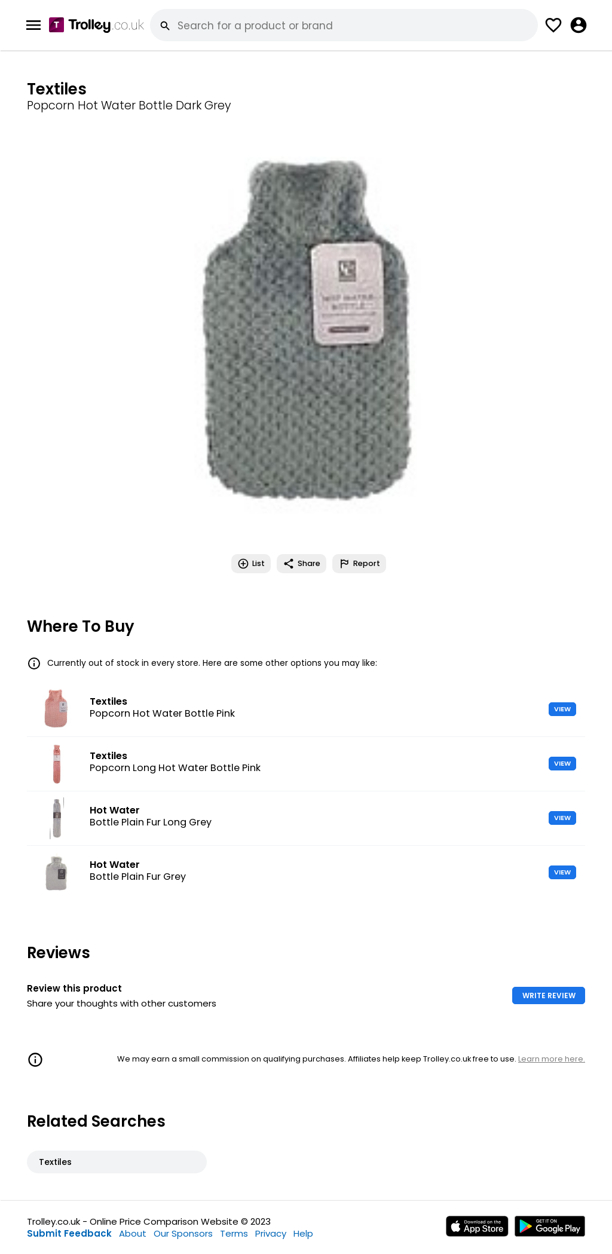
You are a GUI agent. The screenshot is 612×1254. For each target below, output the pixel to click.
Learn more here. (551, 1059)
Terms (234, 1233)
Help (303, 1233)
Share (301, 564)
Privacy (270, 1233)
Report (359, 564)
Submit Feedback (69, 1233)
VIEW (562, 709)
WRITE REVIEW (549, 995)
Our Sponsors (183, 1233)
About (132, 1233)
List (251, 564)
